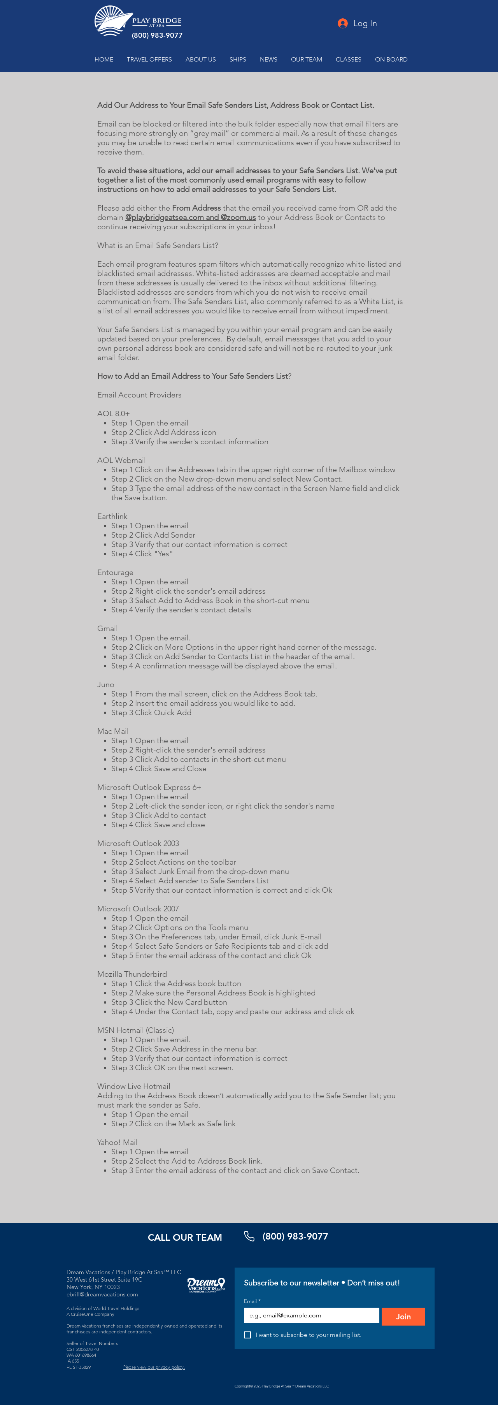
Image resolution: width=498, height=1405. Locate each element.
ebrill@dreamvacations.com (102, 1294)
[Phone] (249, 1236)
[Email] (309, 1315)
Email (252, 1301)
